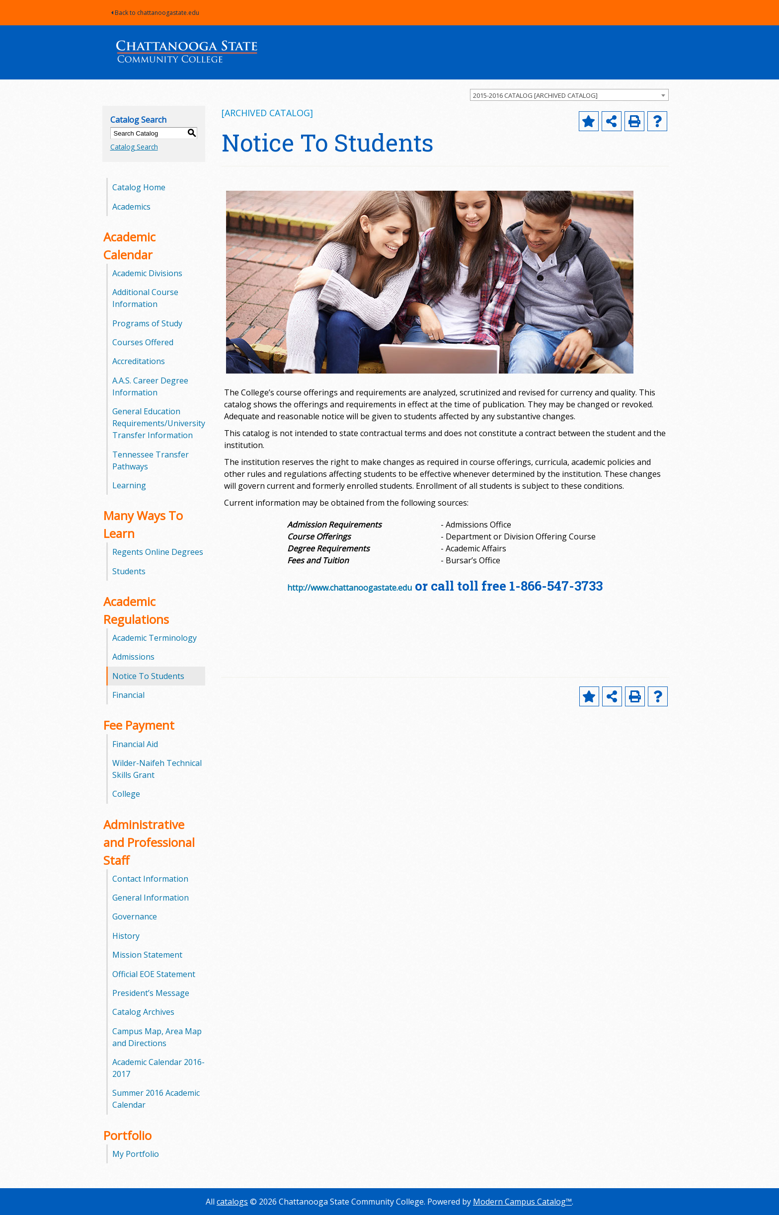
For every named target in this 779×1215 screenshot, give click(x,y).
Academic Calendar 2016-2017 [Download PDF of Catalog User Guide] (158, 1068)
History (126, 935)
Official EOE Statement (153, 974)
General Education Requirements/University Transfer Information (158, 423)
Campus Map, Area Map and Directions (157, 1037)
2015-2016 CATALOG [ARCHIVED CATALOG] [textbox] (535, 95)
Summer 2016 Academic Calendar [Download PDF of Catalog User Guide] (156, 1098)
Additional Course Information (145, 298)
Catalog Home (138, 187)
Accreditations (138, 361)
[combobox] (569, 95)
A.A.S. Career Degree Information (150, 386)
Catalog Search (134, 147)
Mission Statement (147, 954)
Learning (129, 485)
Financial (128, 694)
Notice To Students (148, 676)
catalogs (232, 1201)
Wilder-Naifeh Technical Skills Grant (157, 769)
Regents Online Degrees (157, 551)
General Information (150, 897)
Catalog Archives (143, 1011)
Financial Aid (135, 744)
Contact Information (150, 878)
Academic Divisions (147, 273)
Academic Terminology (154, 637)
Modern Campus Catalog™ (522, 1201)
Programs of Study (147, 323)
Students (129, 571)
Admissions (133, 656)
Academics (131, 206)
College (126, 793)
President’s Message (150, 992)
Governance (134, 916)
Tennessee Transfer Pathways (150, 460)
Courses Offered (142, 342)
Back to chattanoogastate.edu (155, 12)
